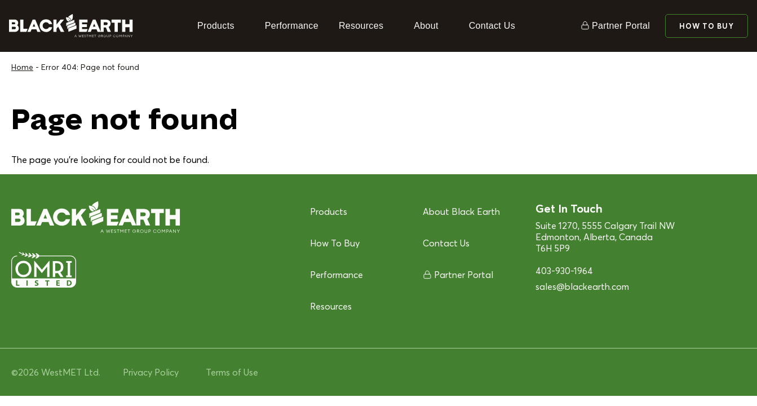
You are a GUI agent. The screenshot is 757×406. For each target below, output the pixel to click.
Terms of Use (232, 372)
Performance (291, 25)
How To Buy (706, 25)
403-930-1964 (564, 270)
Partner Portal (621, 25)
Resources (361, 25)
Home (22, 67)
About (426, 25)
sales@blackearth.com (582, 286)
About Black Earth (461, 211)
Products (215, 25)
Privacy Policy (151, 372)
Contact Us (492, 25)
